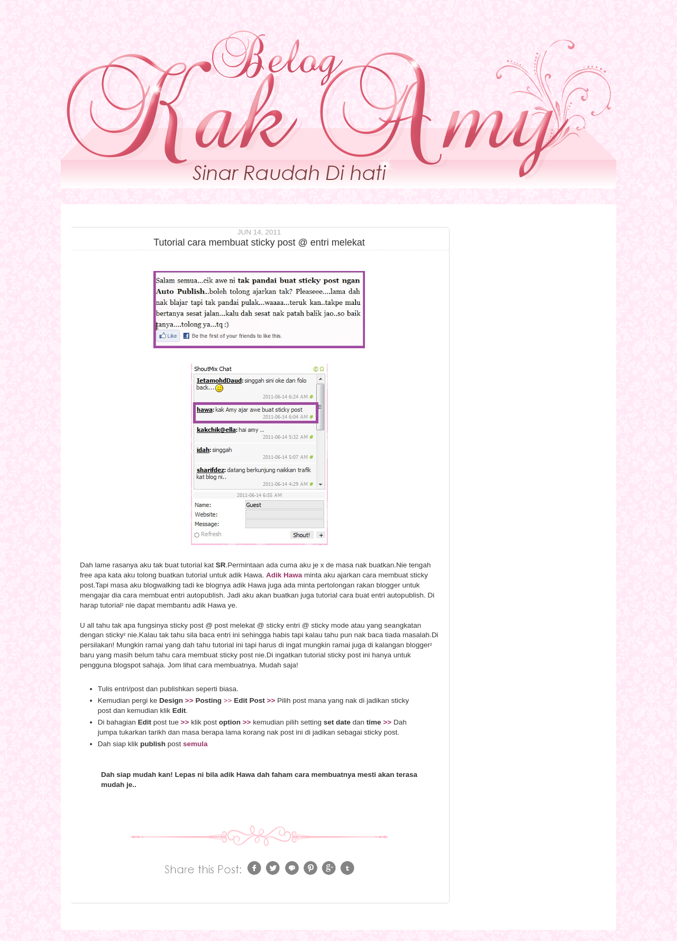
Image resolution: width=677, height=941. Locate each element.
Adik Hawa (284, 575)
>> (189, 700)
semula (195, 744)
